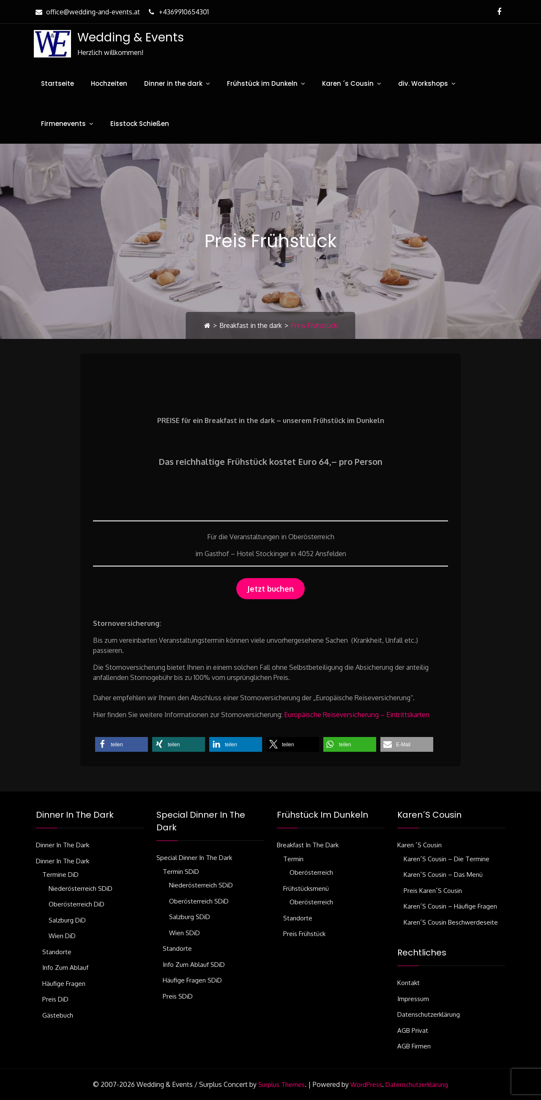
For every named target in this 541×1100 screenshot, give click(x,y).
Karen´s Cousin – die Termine (446, 859)
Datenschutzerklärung (428, 1014)
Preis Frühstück (304, 934)
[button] (121, 744)
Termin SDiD (181, 872)
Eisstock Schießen (139, 123)
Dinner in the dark (173, 83)
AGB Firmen (414, 1046)
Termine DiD (60, 875)
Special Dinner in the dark (194, 858)
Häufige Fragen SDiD (192, 980)
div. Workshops (423, 83)
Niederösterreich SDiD (80, 888)
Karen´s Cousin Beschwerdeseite (451, 922)
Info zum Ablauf (65, 968)
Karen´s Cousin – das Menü (443, 875)
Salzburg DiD (67, 920)
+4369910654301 (177, 12)
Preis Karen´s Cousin (433, 891)
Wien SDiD (184, 933)
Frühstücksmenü (306, 888)
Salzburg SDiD (189, 917)
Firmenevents (63, 123)
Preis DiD (55, 999)
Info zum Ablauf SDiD (194, 965)
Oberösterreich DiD (76, 904)
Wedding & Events (130, 37)
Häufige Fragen (63, 984)
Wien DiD (62, 936)
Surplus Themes (281, 1085)
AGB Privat (412, 1030)
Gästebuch (57, 1015)
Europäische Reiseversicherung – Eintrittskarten (356, 714)
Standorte (56, 952)
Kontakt (408, 983)
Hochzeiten (109, 83)
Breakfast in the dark (250, 325)
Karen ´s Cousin (348, 83)
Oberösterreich (311, 872)
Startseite (57, 83)
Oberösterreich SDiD (199, 901)
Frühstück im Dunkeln (262, 83)
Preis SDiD (178, 996)
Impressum (413, 999)
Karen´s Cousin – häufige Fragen (450, 906)
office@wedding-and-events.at (86, 12)
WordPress (366, 1085)
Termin (293, 859)
